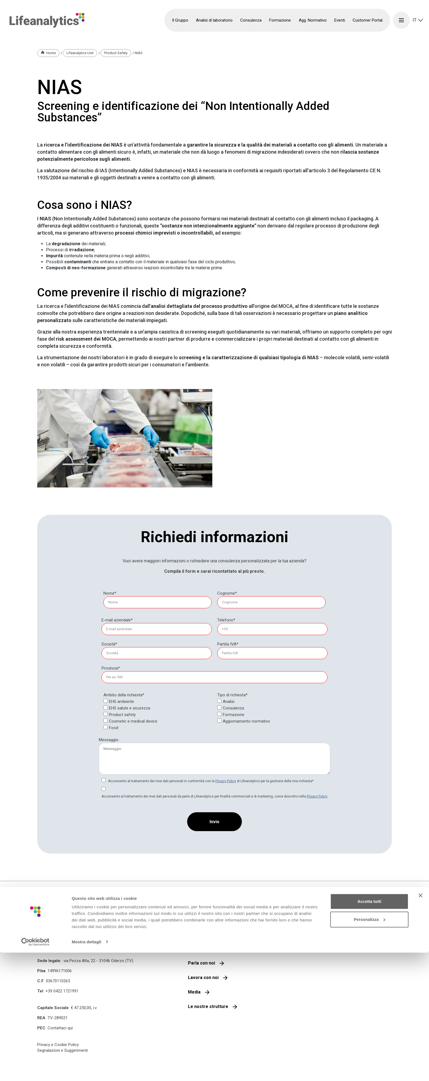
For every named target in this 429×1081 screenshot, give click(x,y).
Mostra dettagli (86, 1070)
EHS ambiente (121, 701)
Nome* (109, 593)
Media (194, 992)
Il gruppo (197, 934)
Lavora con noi (203, 977)
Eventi (339, 20)
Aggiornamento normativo (246, 721)
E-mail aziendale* (117, 620)
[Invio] (214, 821)
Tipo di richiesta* (232, 695)
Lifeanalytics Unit (80, 53)
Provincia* (111, 668)
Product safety (122, 714)
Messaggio (108, 739)
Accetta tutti (369, 1030)
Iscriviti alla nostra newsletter (318, 937)
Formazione (233, 714)
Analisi (228, 701)
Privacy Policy (225, 781)
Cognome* (227, 593)
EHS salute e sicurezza (129, 708)
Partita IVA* (227, 644)
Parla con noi (201, 963)
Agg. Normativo (313, 20)
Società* (109, 644)
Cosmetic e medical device (133, 721)
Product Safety (115, 53)
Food (113, 727)
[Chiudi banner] (420, 1024)
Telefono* (226, 620)
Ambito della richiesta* (123, 695)
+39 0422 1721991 (62, 991)
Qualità (195, 948)
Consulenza (233, 708)
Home (51, 53)
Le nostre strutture (208, 1006)
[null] (227, 593)
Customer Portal (367, 20)
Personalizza (369, 1047)
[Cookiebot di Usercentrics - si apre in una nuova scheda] (35, 1070)
